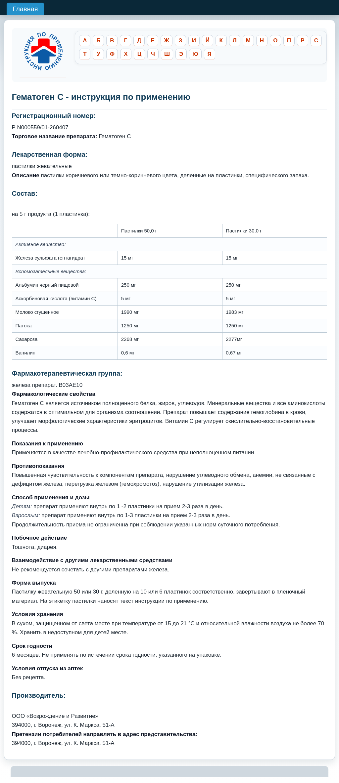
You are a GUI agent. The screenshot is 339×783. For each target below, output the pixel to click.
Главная (25, 9)
